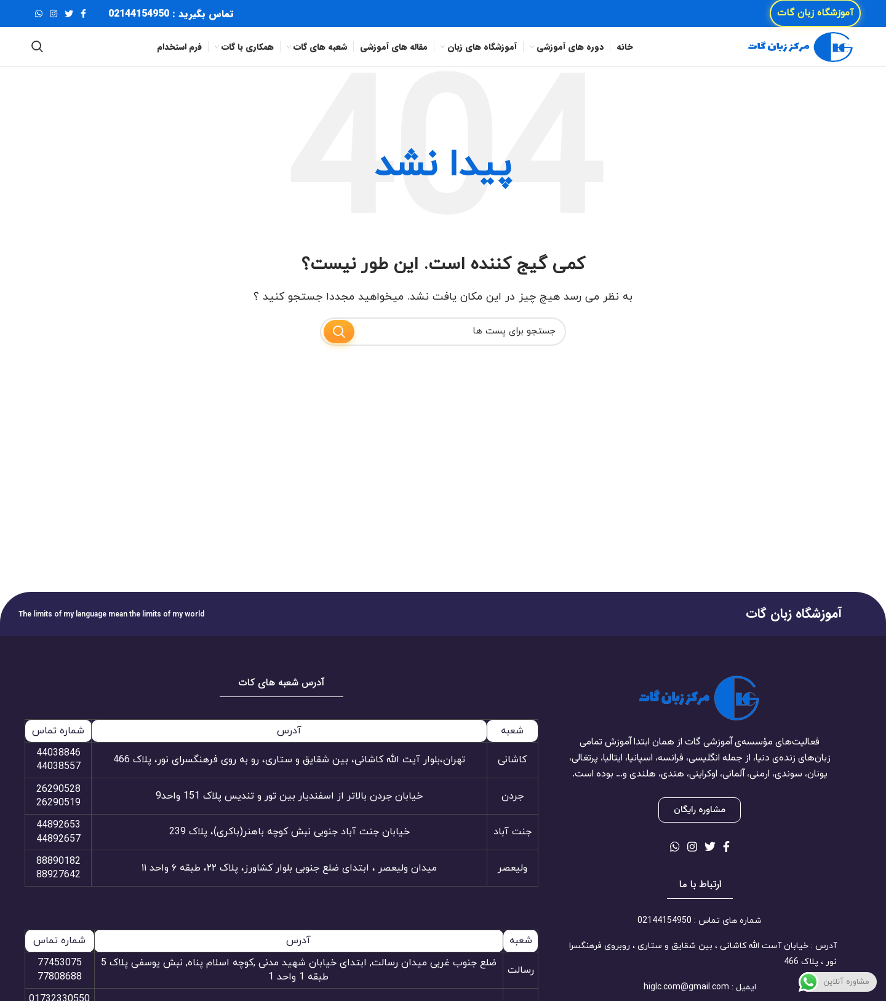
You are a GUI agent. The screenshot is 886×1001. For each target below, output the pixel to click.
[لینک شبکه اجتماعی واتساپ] (38, 18)
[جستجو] (37, 61)
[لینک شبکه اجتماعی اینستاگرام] (53, 18)
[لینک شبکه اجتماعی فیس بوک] (83, 18)
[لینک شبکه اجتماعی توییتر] (69, 18)
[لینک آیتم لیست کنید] (700, 941)
